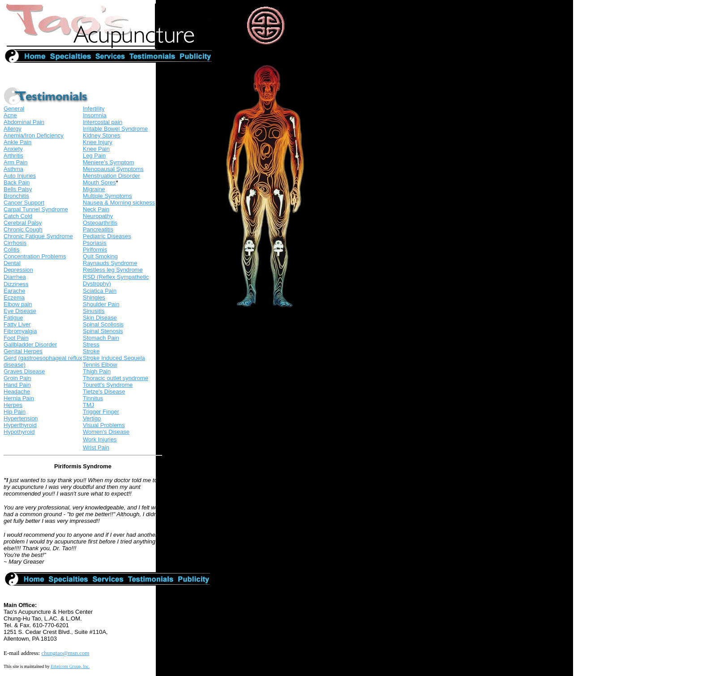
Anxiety (13, 148)
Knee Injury (97, 142)
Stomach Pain (101, 337)
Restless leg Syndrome (113, 269)
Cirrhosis (15, 243)
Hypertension (21, 418)
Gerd (10, 358)
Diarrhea (15, 277)
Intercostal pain (102, 122)
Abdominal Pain (24, 122)
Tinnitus (93, 398)
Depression (18, 269)
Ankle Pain (17, 142)
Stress (91, 344)
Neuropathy (98, 216)
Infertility (93, 108)
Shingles (94, 297)
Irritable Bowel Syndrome (115, 128)
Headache (17, 391)
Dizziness (16, 284)
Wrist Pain (96, 447)
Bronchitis (16, 196)
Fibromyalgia (20, 331)
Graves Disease (24, 371)
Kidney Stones (101, 135)
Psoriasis (95, 243)
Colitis (11, 249)
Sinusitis (93, 311)
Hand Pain (17, 384)
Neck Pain (96, 209)
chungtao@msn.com (65, 653)
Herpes (13, 405)
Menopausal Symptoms (113, 169)
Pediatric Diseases (107, 236)
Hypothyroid (19, 431)
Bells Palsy (18, 189)
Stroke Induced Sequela (114, 358)
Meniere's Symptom (108, 162)
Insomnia (95, 115)
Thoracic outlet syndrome (115, 378)
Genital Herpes (23, 351)
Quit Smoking (100, 256)
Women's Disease (106, 431)
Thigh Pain (97, 371)
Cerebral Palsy (23, 222)
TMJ (88, 405)
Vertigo (92, 418)
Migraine (94, 189)
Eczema (14, 297)
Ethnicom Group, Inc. (70, 666)
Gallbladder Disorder (30, 344)
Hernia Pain (19, 398)
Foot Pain (16, 337)
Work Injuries (100, 439)
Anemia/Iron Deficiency (34, 135)
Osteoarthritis (100, 222)
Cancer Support (24, 202)
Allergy (12, 128)
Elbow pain (18, 304)
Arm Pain (15, 162)
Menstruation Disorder (111, 175)
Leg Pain (94, 155)
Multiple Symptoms (107, 196)
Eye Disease (20, 311)
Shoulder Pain (101, 304)
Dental (12, 263)
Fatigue (13, 317)
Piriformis (95, 249)
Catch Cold (18, 216)
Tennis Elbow (100, 364)
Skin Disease (100, 317)
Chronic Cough (23, 229)
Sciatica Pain (99, 290)
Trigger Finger (101, 411)
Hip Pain (15, 411)
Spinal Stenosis (103, 331)
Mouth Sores (99, 182)
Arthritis (13, 155)
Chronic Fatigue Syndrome (38, 236)
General (14, 108)
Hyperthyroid (20, 425)
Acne (10, 115)
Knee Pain (96, 148)
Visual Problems (104, 425)
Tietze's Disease (104, 391)
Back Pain (17, 182)
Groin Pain (17, 378)
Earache (14, 290)
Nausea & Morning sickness (119, 202)
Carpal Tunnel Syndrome (36, 209)
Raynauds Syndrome (110, 263)
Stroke (91, 351)
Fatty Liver (17, 324)
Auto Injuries (20, 175)
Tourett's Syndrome (108, 384)
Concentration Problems (35, 256)
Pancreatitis (98, 229)
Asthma (13, 169)
